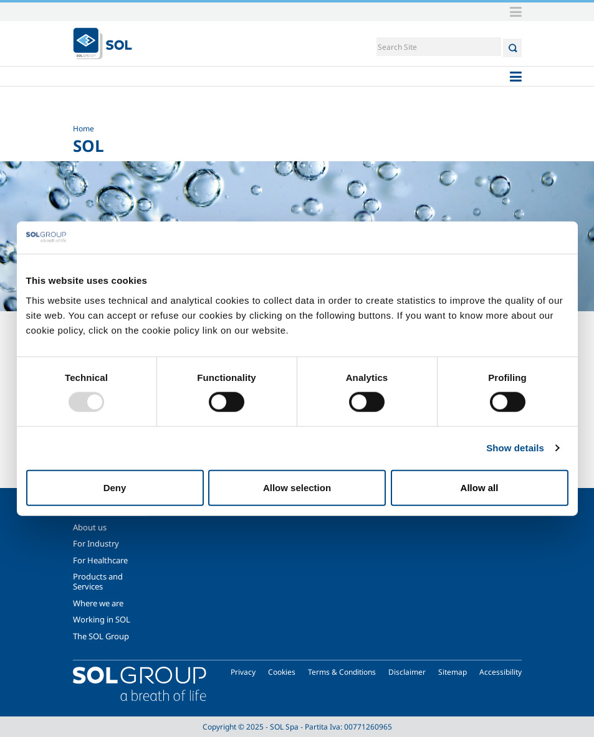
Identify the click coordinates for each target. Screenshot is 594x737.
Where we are (98, 603)
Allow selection (297, 487)
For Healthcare (100, 560)
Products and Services (98, 581)
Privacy (243, 672)
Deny (115, 487)
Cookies (281, 672)
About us (90, 527)
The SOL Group (101, 636)
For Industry (96, 543)
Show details (515, 448)
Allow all (480, 487)
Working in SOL (101, 619)
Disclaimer (407, 672)
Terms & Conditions (342, 672)
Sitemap (452, 672)
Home (83, 128)
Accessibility (500, 672)
